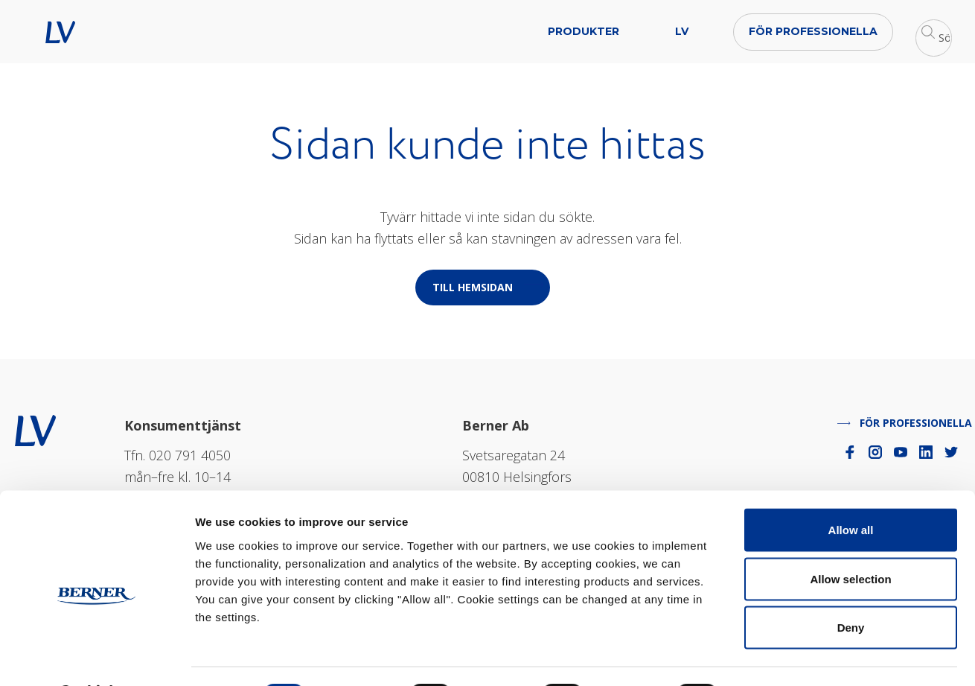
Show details (781, 656)
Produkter (453, 31)
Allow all (851, 490)
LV (76, 32)
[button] (874, 32)
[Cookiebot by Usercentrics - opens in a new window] (96, 657)
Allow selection (850, 539)
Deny (851, 588)
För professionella (682, 31)
